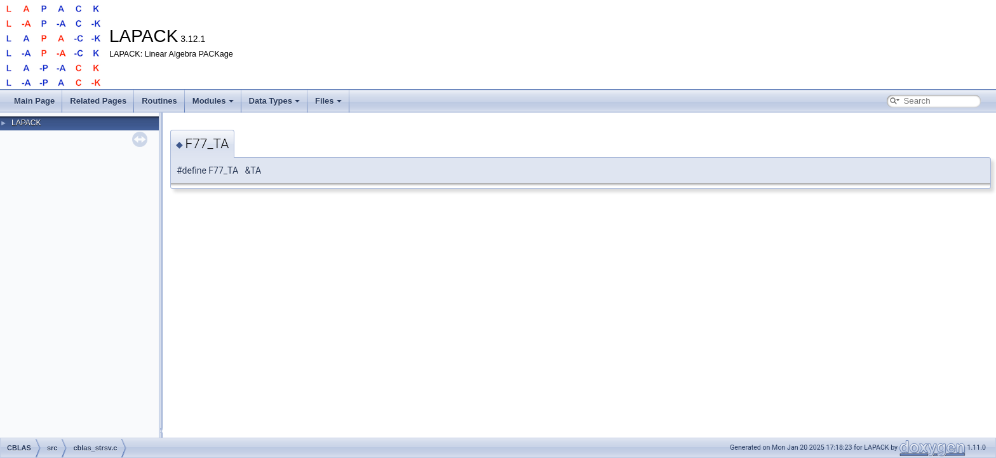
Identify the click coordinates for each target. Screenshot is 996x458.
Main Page (34, 101)
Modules (213, 101)
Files (328, 101)
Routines (159, 101)
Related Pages (98, 101)
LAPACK (26, 122)
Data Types (274, 101)
